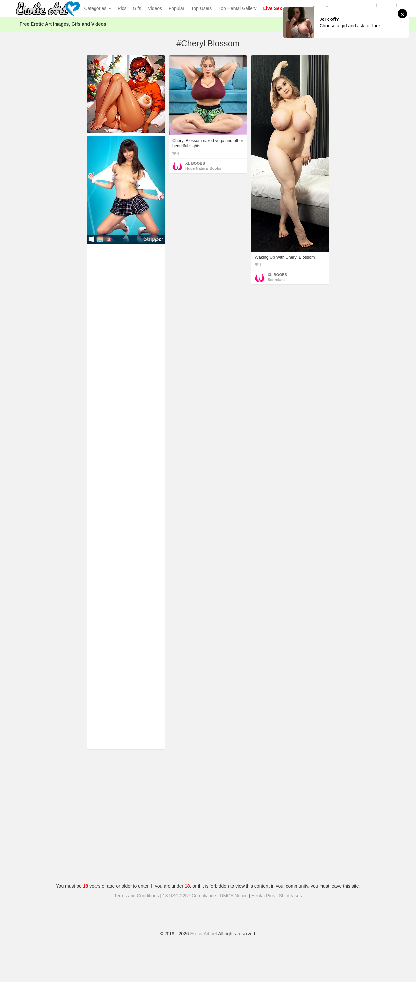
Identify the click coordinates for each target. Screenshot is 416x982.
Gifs (137, 8)
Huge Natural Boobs (203, 168)
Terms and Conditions (136, 895)
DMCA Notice (233, 895)
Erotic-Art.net (203, 933)
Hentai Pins (263, 895)
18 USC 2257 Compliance (189, 895)
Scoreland (277, 280)
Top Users (201, 8)
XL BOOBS (195, 163)
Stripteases (290, 895)
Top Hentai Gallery (237, 8)
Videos (155, 8)
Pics (122, 8)
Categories (97, 8)
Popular (176, 8)
